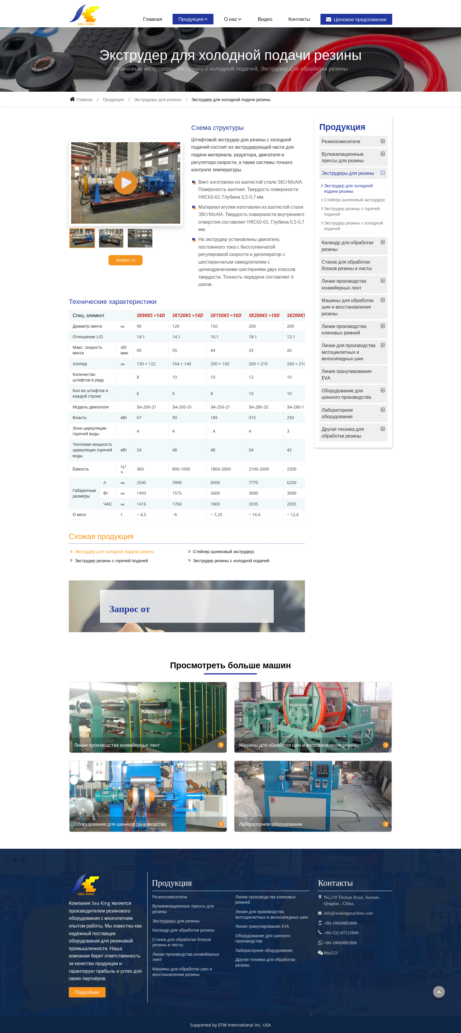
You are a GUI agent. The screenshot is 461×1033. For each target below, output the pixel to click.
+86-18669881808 (340, 922)
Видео (265, 19)
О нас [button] (230, 19)
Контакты (299, 19)
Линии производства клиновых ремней (344, 329)
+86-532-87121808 (341, 932)
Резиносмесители (341, 141)
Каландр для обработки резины (347, 245)
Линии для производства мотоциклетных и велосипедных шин (348, 352)
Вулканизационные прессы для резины (343, 157)
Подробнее (87, 992)
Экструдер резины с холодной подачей (231, 560)
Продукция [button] (190, 19)
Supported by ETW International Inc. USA (230, 1025)
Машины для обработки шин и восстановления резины (348, 307)
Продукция (113, 99)
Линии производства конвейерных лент (344, 284)
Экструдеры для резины (157, 99)
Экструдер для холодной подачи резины (114, 551)
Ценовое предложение (356, 19)
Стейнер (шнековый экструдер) (223, 551)
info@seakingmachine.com (348, 912)
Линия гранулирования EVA (347, 374)
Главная (152, 19)
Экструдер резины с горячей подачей (111, 560)
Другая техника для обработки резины (343, 432)
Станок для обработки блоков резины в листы (347, 265)
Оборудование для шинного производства (346, 393)
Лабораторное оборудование (337, 413)
